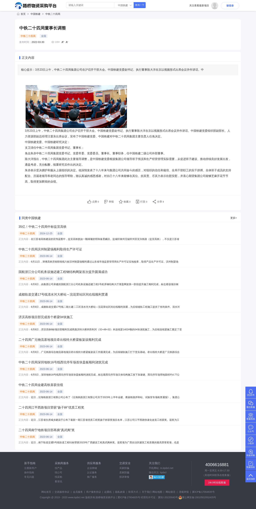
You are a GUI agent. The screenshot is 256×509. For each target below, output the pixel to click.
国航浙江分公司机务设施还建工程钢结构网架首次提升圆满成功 (63, 272)
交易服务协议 (62, 491)
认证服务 (92, 472)
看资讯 (58, 481)
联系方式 (133, 491)
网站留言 (170, 491)
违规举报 (184, 491)
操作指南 (29, 472)
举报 (111, 201)
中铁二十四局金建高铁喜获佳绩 (41, 385)
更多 (233, 217)
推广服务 (92, 476)
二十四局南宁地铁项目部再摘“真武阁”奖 (47, 430)
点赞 (95, 201)
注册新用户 (30, 468)
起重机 (108, 491)
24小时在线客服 (217, 482)
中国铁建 (35, 14)
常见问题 (29, 476)
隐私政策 (120, 491)
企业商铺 (92, 468)
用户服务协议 (93, 491)
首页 (23, 14)
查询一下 (139, 5)
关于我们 (147, 491)
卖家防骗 (124, 472)
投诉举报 (124, 476)
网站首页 (46, 491)
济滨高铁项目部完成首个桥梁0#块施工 (46, 317)
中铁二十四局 (52, 14)
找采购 (58, 476)
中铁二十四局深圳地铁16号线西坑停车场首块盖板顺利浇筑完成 (63, 362)
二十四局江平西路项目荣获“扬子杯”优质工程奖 (51, 407)
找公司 (58, 472)
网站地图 (157, 491)
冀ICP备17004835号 (203, 491)
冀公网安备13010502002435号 (197, 497)
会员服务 (78, 491)
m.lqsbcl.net (166, 468)
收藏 (127, 201)
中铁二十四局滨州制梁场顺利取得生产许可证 (50, 249)
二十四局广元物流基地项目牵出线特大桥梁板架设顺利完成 (60, 339)
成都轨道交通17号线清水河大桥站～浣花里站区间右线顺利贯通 (63, 294)
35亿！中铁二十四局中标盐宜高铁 (43, 226)
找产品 (58, 468)
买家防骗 (124, 468)
